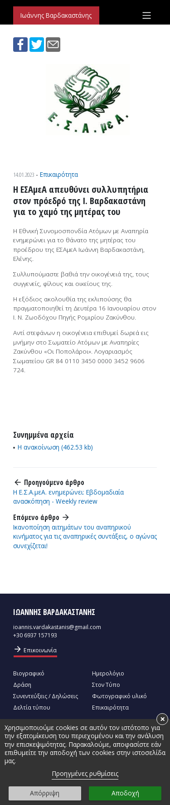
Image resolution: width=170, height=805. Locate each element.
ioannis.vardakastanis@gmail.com (57, 627)
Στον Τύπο (106, 685)
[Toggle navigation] (146, 15)
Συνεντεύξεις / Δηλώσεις (45, 696)
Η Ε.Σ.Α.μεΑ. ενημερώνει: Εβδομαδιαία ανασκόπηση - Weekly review (68, 496)
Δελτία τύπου (31, 707)
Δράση (22, 685)
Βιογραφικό (28, 673)
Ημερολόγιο (108, 673)
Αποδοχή (125, 793)
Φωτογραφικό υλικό (119, 696)
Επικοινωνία (35, 649)
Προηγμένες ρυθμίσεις (85, 773)
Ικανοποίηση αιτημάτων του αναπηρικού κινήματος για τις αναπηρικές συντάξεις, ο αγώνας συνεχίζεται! (85, 536)
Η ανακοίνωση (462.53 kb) (55, 447)
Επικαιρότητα (59, 174)
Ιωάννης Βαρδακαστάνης (56, 15)
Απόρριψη (44, 793)
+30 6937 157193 (35, 635)
